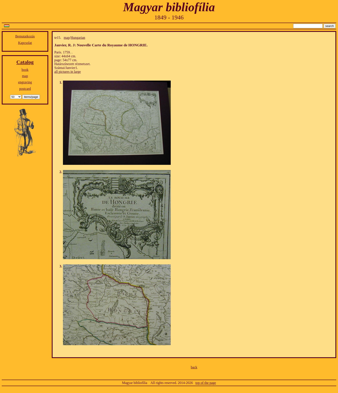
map (25, 76)
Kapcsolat (25, 43)
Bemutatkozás (25, 36)
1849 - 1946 (168, 17)
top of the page (205, 383)
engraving (25, 82)
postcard (25, 88)
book (25, 70)
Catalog (25, 62)
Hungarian (78, 37)
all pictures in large (67, 71)
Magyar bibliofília (169, 7)
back (194, 367)
